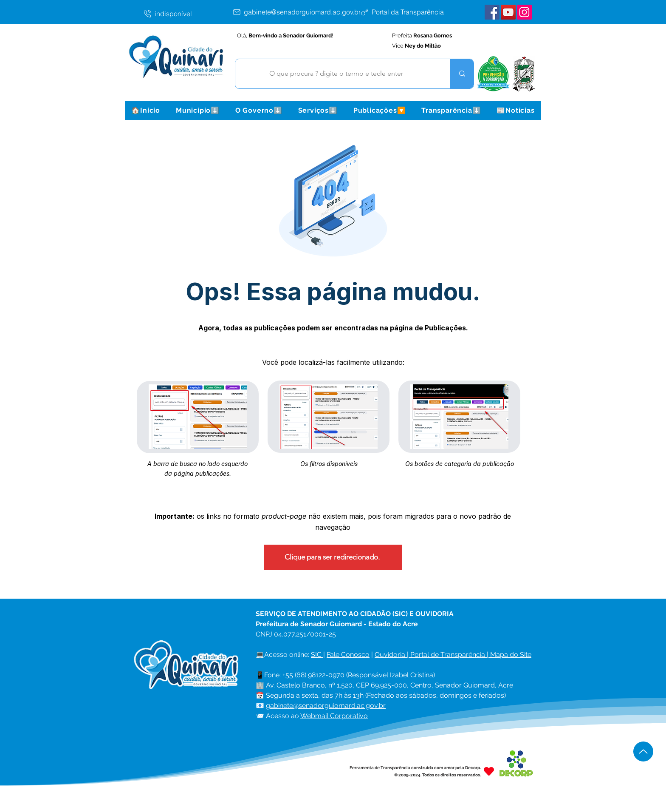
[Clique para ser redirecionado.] (333, 557)
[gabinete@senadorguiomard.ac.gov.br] (298, 12)
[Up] (643, 751)
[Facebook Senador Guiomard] (492, 12)
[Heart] (488, 771)
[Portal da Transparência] (408, 12)
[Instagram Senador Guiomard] (524, 12)
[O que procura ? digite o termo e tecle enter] (336, 73)
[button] (197, 110)
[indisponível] (187, 14)
